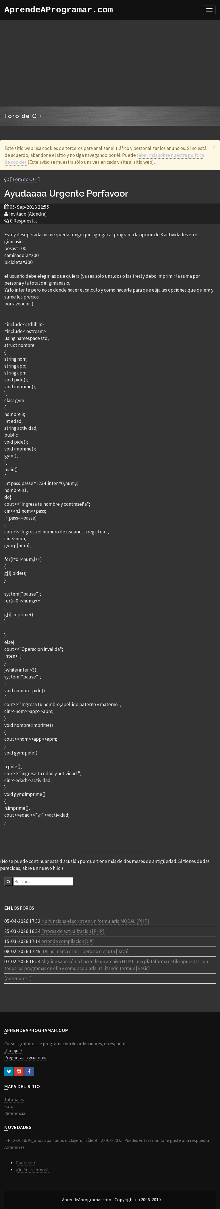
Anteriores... (15, 1147)
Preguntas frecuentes (25, 1057)
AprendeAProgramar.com (58, 10)
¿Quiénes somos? (32, 1169)
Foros (10, 1106)
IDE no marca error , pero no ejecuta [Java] (85, 951)
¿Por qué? (13, 1050)
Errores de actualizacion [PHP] (73, 931)
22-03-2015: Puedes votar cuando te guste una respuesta (155, 1140)
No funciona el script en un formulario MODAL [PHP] (95, 921)
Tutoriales (14, 1099)
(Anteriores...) (18, 978)
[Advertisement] (110, 63)
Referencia (14, 1113)
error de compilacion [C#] (67, 941)
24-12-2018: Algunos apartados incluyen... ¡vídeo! (50, 1140)
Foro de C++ (25, 179)
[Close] (214, 147)
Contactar (25, 1163)
